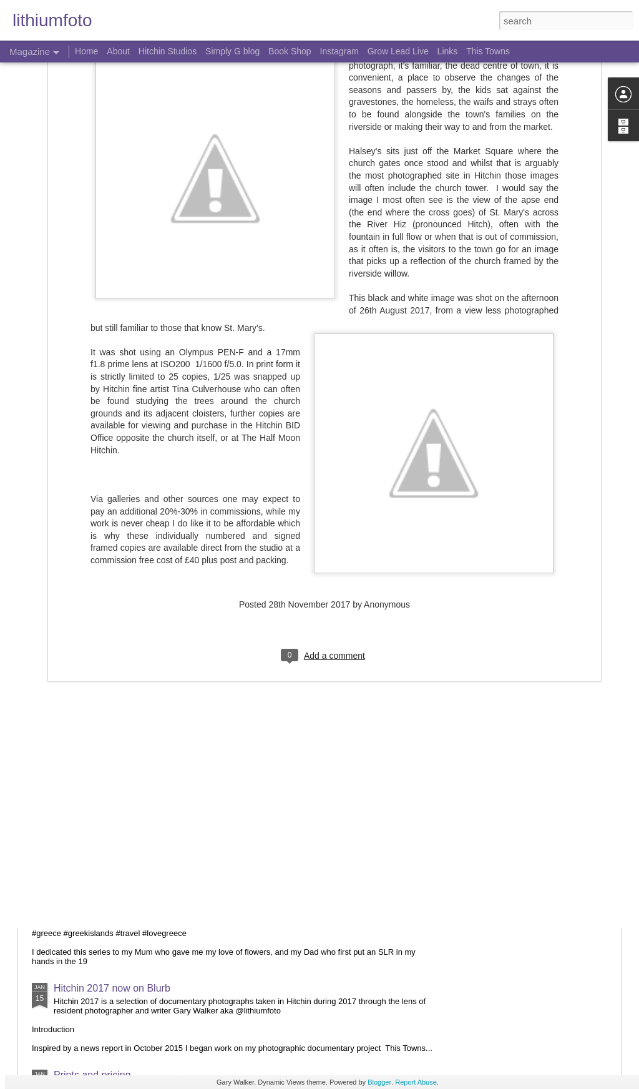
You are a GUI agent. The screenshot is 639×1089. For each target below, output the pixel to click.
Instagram (339, 51)
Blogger (379, 1082)
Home (86, 51)
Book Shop (289, 51)
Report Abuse (416, 1082)
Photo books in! (88, 637)
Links (447, 51)
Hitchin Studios (168, 51)
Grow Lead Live (398, 51)
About (118, 51)
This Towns (488, 51)
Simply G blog (232, 51)
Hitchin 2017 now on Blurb (112, 988)
